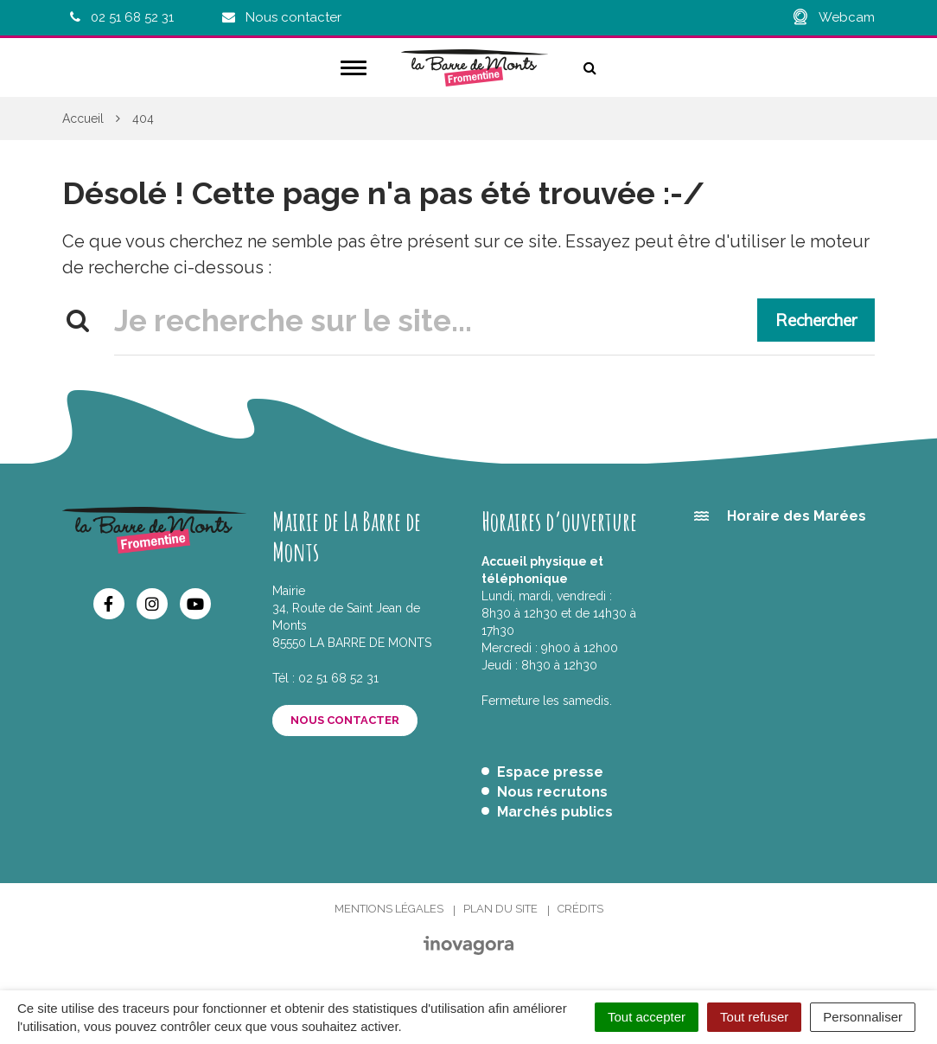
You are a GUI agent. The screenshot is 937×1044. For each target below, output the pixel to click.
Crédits (580, 908)
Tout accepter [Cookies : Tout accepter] (646, 1016)
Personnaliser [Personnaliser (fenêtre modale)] (862, 1016)
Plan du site (500, 908)
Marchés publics (555, 812)
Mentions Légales (389, 908)
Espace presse (550, 772)
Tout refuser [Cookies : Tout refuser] (754, 1016)
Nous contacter (344, 720)
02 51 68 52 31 (338, 678)
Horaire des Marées (796, 516)
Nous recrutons (552, 792)
